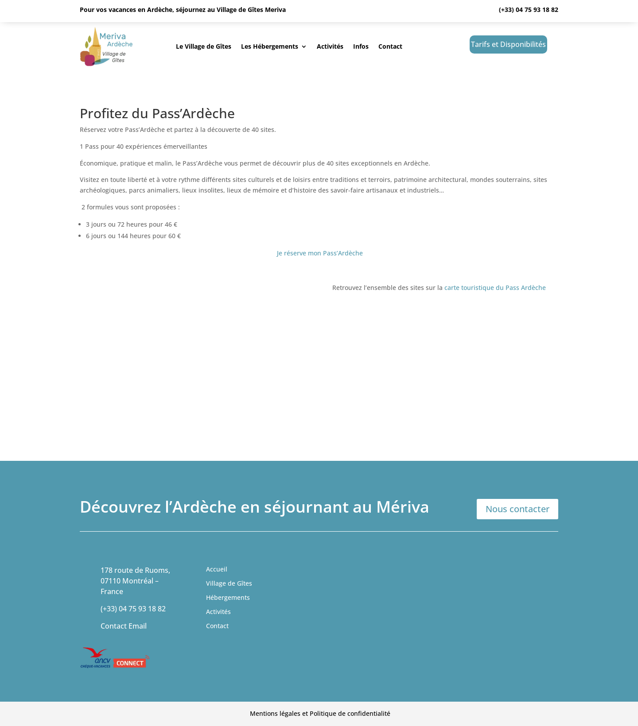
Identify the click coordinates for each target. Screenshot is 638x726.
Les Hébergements (269, 46)
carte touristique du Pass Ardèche (495, 287)
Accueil (216, 569)
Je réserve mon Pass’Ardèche (320, 253)
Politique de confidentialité (350, 713)
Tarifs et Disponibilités (508, 44)
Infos (361, 46)
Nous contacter (517, 509)
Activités (330, 46)
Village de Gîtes (229, 583)
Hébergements (228, 597)
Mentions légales (275, 713)
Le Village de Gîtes (203, 46)
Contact (390, 46)
